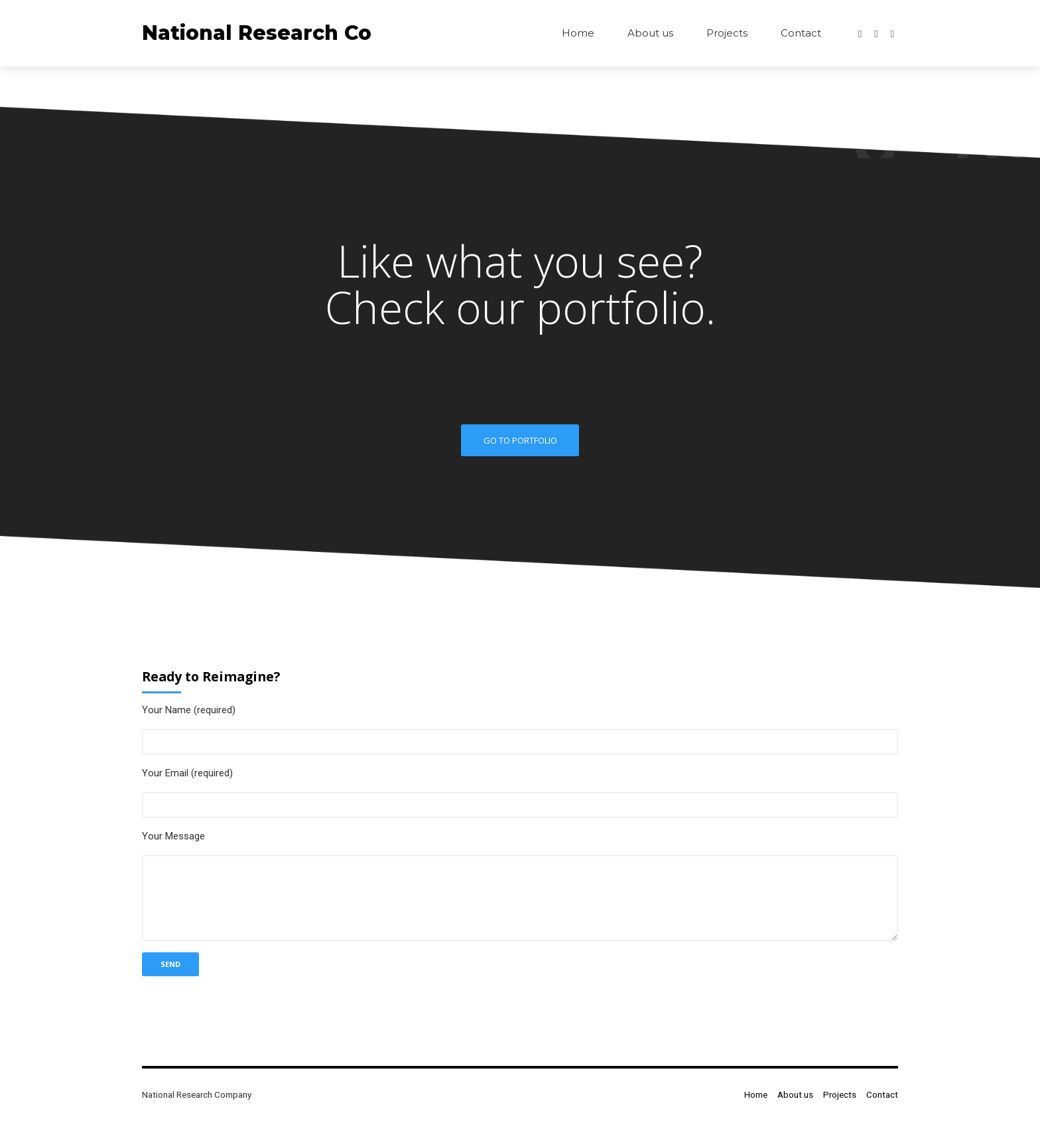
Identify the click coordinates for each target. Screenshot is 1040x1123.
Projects (727, 33)
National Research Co (256, 33)
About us (650, 33)
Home (578, 33)
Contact (801, 33)
